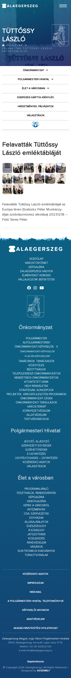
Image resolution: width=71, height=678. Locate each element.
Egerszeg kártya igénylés (35, 97)
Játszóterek (36, 534)
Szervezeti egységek (36, 445)
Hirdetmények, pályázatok (36, 106)
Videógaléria (36, 501)
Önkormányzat (33, 70)
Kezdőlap (12, 45)
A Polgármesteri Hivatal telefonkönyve (36, 601)
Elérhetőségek (37, 449)
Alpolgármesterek (36, 342)
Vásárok (36, 546)
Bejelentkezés (35, 661)
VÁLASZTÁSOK (35, 115)
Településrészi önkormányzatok (36, 373)
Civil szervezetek (36, 513)
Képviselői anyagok (35, 610)
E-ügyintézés (36, 454)
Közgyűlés (36, 365)
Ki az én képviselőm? (37, 356)
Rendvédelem (36, 542)
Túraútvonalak (36, 555)
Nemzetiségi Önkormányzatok (36, 377)
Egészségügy (36, 526)
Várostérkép (36, 406)
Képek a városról (36, 505)
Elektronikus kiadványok (36, 551)
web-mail (35, 592)
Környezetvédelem (36, 410)
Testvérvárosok (36, 419)
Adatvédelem (35, 619)
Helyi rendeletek (36, 386)
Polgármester (36, 338)
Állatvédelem (36, 415)
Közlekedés (36, 538)
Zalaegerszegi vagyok (36, 271)
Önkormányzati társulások (36, 402)
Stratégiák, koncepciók (36, 390)
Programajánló (36, 488)
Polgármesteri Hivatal (33, 79)
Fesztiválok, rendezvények (36, 493)
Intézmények (36, 509)
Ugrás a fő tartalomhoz (59, 2)
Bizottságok (36, 369)
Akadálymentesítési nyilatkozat (35, 628)
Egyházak (36, 517)
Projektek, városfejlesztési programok (36, 394)
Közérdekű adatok (36, 462)
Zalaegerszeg (19, 6)
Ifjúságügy (36, 530)
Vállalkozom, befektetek (36, 279)
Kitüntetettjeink (36, 381)
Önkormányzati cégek (36, 398)
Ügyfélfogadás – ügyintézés (36, 458)
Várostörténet (36, 263)
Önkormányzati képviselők (34, 346)
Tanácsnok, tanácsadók (36, 361)
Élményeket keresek (36, 275)
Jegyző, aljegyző (36, 441)
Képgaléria (36, 267)
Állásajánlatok (36, 522)
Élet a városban (33, 88)
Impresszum (35, 583)
